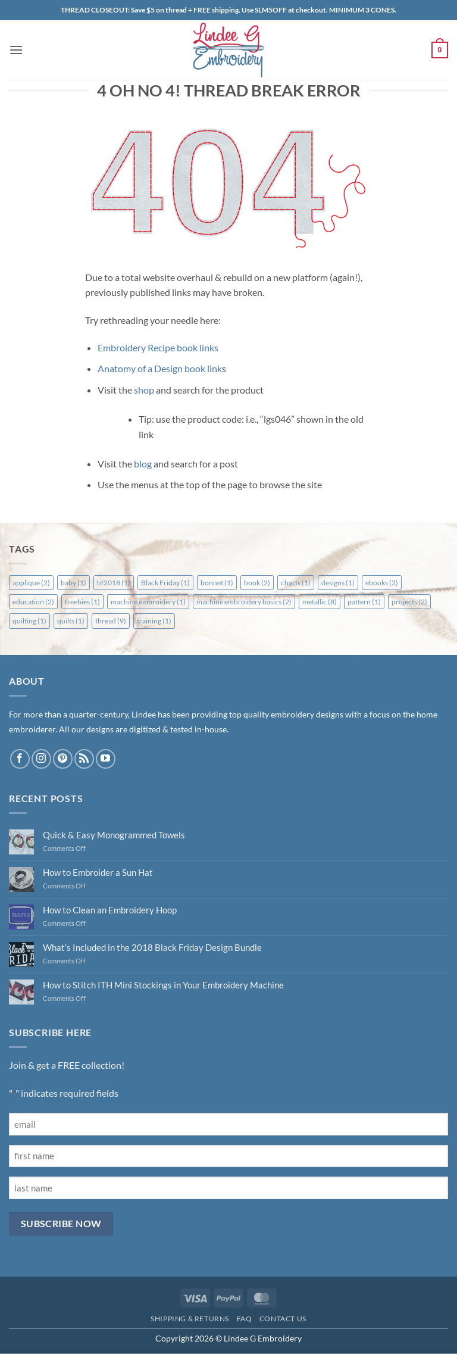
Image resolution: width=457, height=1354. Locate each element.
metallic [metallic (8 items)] (319, 601)
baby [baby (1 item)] (73, 582)
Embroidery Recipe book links (158, 347)
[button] (16, 49)
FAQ (244, 1318)
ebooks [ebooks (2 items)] (381, 582)
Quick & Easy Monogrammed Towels (114, 834)
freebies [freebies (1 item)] (82, 601)
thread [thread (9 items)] (110, 620)
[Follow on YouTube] (105, 759)
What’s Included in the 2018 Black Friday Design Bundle (152, 947)
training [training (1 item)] (154, 620)
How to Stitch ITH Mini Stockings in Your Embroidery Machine (163, 984)
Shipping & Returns (190, 1318)
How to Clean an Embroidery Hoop (110, 909)
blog (143, 463)
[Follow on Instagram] (41, 759)
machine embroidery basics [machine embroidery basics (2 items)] (244, 601)
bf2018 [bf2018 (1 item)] (113, 582)
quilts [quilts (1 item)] (70, 620)
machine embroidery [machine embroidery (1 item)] (148, 601)
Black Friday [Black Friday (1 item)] (165, 582)
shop (144, 389)
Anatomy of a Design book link (160, 368)
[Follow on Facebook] (20, 759)
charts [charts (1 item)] (296, 582)
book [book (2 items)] (257, 582)
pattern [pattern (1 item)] (364, 601)
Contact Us (282, 1318)
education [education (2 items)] (33, 601)
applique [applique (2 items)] (31, 582)
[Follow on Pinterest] (63, 759)
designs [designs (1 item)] (338, 582)
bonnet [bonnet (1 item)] (217, 582)
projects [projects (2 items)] (409, 601)
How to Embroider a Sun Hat (98, 872)
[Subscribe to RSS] (84, 759)
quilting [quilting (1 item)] (29, 620)
